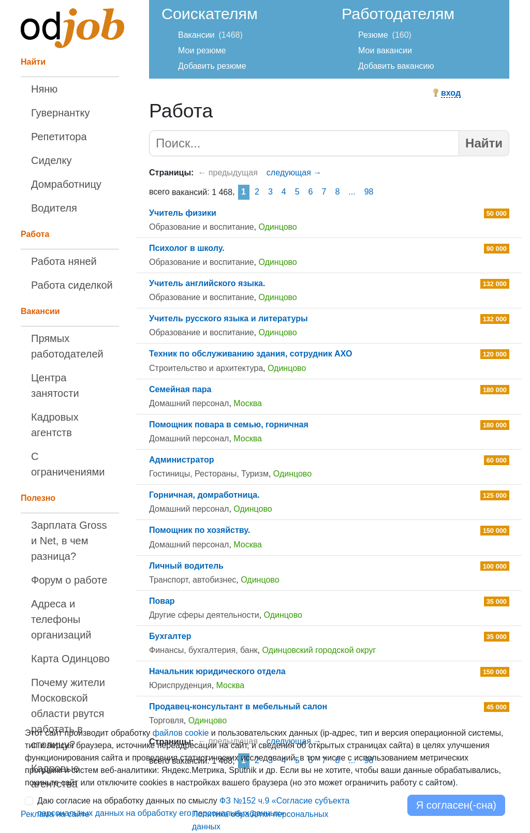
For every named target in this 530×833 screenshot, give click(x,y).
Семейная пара (180, 389)
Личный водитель (186, 565)
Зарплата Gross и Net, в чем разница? (69, 540)
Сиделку (51, 160)
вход (451, 92)
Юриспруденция (180, 685)
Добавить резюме (212, 66)
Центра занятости (55, 385)
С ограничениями (68, 464)
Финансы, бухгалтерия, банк (203, 650)
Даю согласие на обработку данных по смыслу (193, 806)
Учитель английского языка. (207, 283)
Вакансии (196, 35)
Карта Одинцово (70, 658)
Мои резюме (202, 50)
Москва (247, 403)
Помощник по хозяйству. (199, 530)
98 (369, 191)
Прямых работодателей (67, 346)
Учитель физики (182, 213)
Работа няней (64, 261)
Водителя (54, 208)
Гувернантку (60, 112)
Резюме (373, 35)
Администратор (181, 459)
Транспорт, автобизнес (192, 579)
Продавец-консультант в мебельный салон (238, 706)
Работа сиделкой (72, 285)
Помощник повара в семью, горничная (228, 424)
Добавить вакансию (396, 66)
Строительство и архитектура (206, 368)
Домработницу (66, 184)
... (351, 191)
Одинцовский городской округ (319, 650)
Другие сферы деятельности (204, 615)
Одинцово (277, 226)
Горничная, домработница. (204, 494)
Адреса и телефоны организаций (61, 619)
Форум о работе (69, 580)
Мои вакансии (385, 50)
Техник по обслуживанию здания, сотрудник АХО (250, 353)
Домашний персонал (189, 403)
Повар (162, 601)
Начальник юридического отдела (217, 671)
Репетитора (59, 136)
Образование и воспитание (201, 226)
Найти (484, 143)
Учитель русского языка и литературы (228, 318)
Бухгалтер (170, 636)
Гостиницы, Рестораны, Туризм (209, 473)
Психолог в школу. (187, 248)
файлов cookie (181, 732)
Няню (44, 89)
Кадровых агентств (55, 424)
